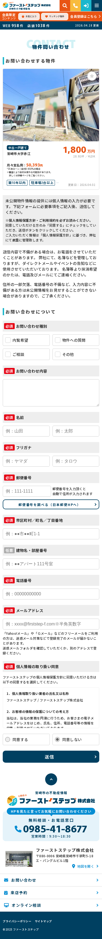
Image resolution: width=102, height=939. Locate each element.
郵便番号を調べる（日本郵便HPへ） (49, 504)
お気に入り (28, 16)
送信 (50, 756)
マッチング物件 (54, 16)
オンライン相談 (22, 905)
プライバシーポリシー (17, 921)
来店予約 (15, 892)
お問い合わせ (20, 880)
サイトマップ (43, 921)
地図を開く (83, 866)
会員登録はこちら (83, 16)
